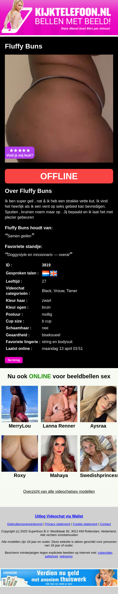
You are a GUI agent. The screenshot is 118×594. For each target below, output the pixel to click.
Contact (105, 524)
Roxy (20, 475)
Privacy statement (57, 524)
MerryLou (20, 426)
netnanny (66, 556)
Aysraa (98, 426)
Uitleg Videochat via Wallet (59, 516)
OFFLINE (59, 176)
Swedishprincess (98, 475)
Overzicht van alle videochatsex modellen (59, 491)
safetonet (51, 556)
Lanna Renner (59, 426)
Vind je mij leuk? (19, 152)
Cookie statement (85, 524)
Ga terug (14, 360)
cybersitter (105, 552)
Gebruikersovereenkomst (24, 524)
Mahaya (59, 475)
